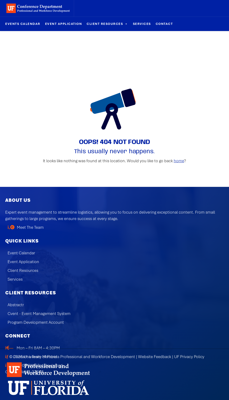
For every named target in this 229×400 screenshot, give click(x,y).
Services (142, 24)
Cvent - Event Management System (39, 313)
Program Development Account (36, 322)
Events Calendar (22, 24)
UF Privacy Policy (189, 356)
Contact (164, 24)
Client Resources (107, 24)
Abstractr (16, 304)
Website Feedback (154, 356)
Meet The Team (30, 227)
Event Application (63, 24)
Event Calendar (21, 253)
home (179, 160)
